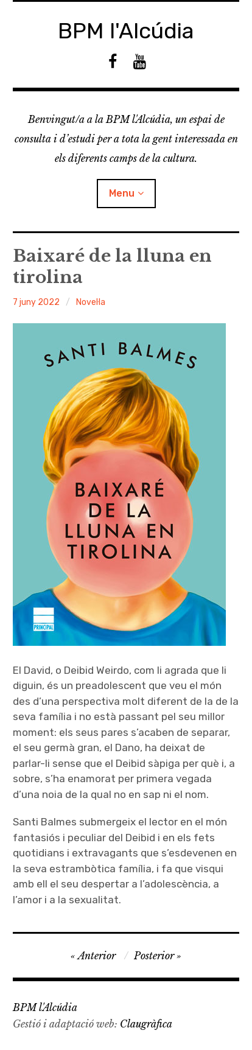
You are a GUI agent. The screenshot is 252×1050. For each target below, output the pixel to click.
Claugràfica (146, 1024)
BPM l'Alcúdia (126, 31)
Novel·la (90, 302)
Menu (122, 193)
